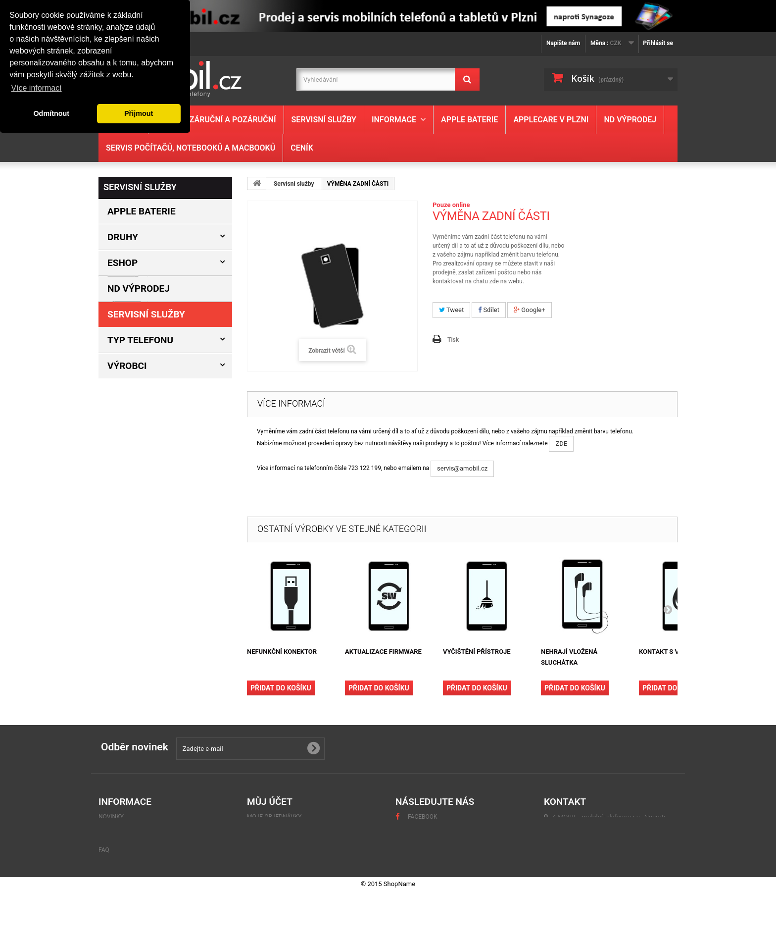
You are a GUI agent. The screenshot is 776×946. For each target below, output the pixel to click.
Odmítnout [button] (51, 113)
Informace (394, 119)
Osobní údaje (267, 852)
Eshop (122, 262)
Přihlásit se (658, 43)
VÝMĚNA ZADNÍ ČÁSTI (190, 428)
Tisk (453, 339)
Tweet (451, 310)
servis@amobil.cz (462, 468)
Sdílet (488, 310)
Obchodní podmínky (141, 539)
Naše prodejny (133, 554)
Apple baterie (469, 119)
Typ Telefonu (140, 340)
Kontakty (126, 525)
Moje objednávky (274, 816)
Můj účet (269, 801)
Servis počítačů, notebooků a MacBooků (190, 148)
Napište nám (563, 43)
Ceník (302, 148)
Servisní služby (323, 119)
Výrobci (127, 365)
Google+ (529, 310)
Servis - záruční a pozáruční (216, 119)
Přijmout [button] (138, 113)
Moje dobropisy (271, 828)
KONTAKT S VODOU (667, 651)
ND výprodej (630, 119)
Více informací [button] (36, 88)
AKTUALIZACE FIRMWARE (383, 651)
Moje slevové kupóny (280, 864)
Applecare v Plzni (550, 119)
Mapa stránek (120, 876)
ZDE (561, 443)
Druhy (122, 237)
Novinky (111, 816)
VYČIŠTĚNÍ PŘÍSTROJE (477, 651)
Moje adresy (266, 840)
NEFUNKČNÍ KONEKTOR (282, 651)
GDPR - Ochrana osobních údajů (147, 852)
